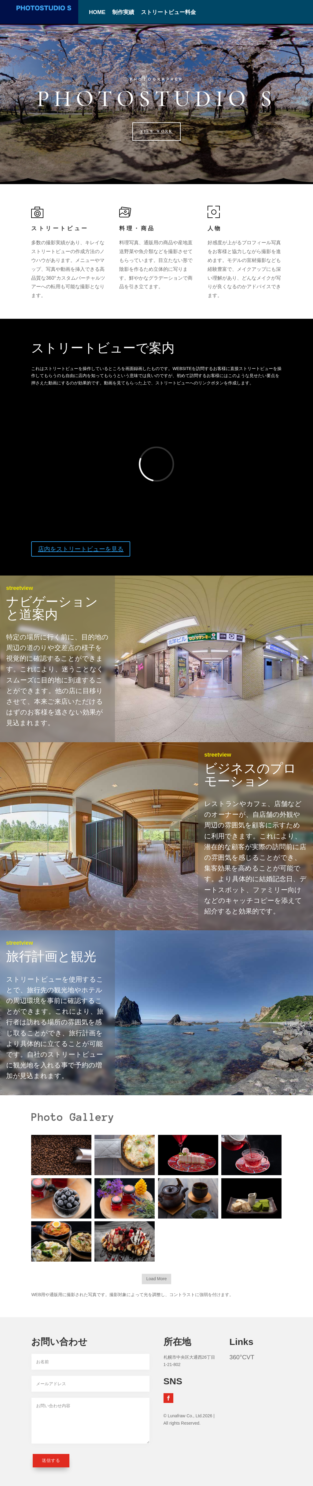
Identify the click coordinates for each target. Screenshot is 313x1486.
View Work (156, 131)
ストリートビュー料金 (168, 12)
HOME (97, 12)
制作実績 (123, 12)
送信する (51, 1460)
